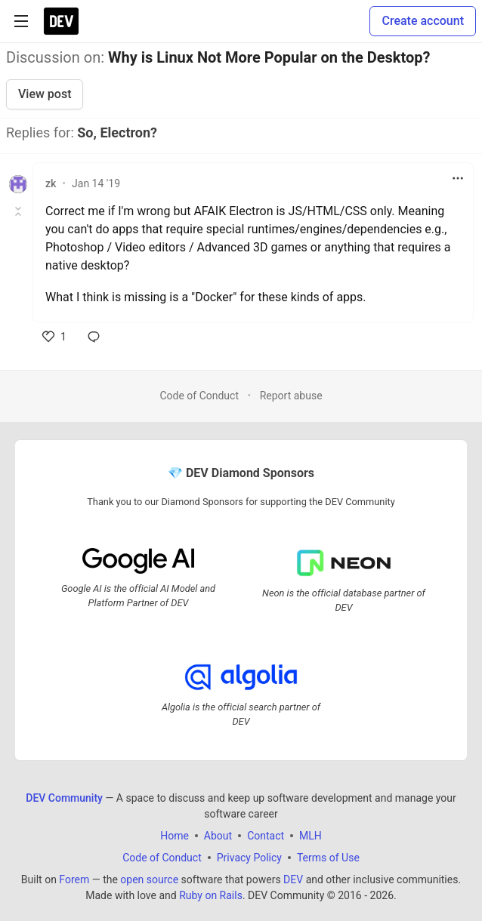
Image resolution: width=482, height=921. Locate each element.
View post (44, 94)
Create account (423, 21)
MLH (310, 835)
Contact (265, 835)
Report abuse (291, 396)
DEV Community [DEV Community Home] (64, 797)
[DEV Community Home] (61, 21)
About (218, 835)
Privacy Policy (249, 857)
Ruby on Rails (211, 895)
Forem (74, 879)
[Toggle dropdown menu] (458, 178)
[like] (54, 337)
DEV (293, 879)
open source (149, 879)
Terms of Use (328, 857)
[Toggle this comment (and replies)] (19, 211)
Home (174, 835)
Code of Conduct (199, 396)
